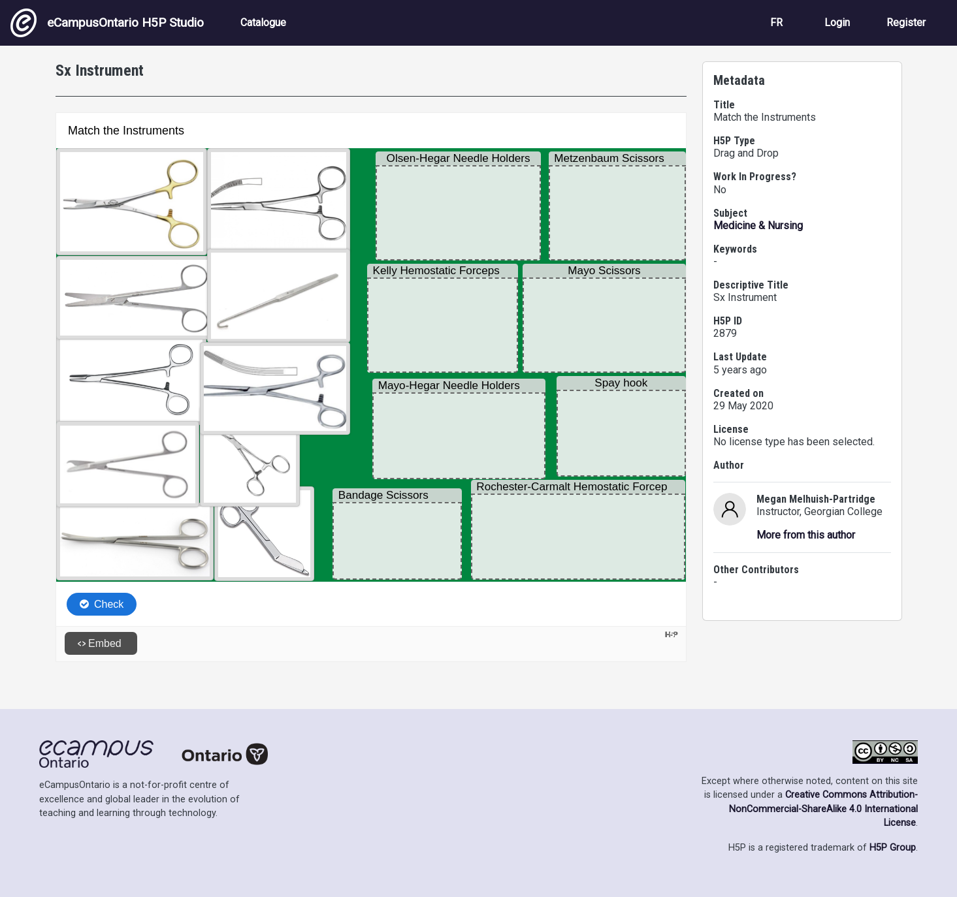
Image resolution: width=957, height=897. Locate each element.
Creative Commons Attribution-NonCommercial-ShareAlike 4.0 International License (823, 808)
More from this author (805, 535)
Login (837, 22)
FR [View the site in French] (776, 22)
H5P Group (892, 847)
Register (906, 22)
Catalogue (263, 22)
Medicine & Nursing (758, 225)
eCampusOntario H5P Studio (107, 22)
